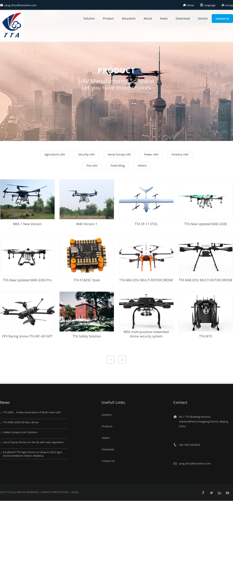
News (164, 18)
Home (188, 5)
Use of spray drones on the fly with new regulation (33, 442)
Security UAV (86, 154)
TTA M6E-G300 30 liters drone (21, 422)
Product (108, 18)
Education (129, 18)
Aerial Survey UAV (119, 154)
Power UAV (151, 154)
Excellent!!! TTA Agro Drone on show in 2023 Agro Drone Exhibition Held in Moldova (32, 453)
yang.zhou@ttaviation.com (18, 5)
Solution (89, 18)
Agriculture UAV (55, 154)
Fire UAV (91, 165)
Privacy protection (55, 492)
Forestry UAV (180, 154)
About (148, 18)
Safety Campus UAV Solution (20, 432)
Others (142, 165)
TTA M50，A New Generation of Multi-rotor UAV (32, 412)
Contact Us (222, 18)
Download (183, 18)
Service (203, 18)
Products (107, 426)
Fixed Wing (118, 165)
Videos (106, 438)
